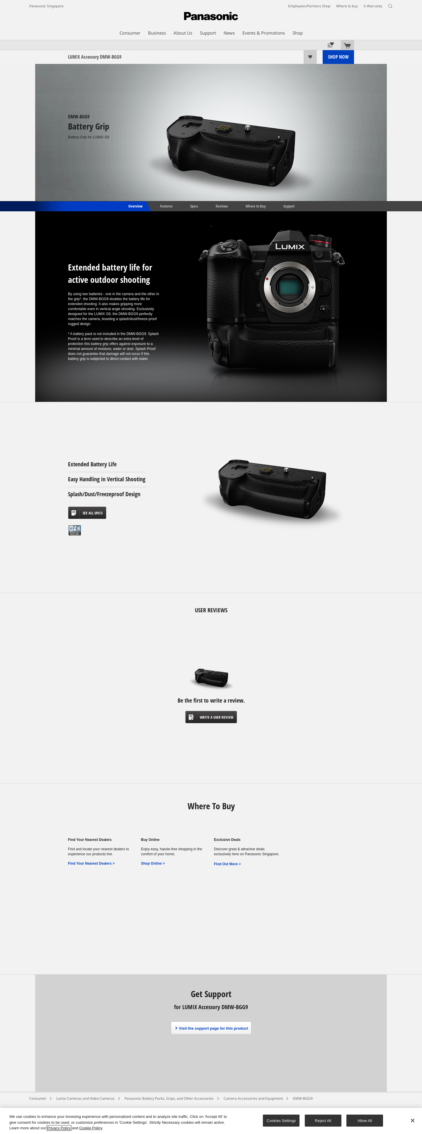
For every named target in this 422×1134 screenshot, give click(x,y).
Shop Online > (153, 863)
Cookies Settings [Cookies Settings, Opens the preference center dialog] (281, 1120)
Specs (194, 205)
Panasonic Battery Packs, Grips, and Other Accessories (169, 1098)
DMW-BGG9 (303, 1098)
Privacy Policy (59, 1128)
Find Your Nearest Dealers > (91, 863)
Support (289, 205)
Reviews (222, 205)
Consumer (37, 1098)
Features (166, 205)
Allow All (365, 1120)
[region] (211, 1121)
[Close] (412, 1120)
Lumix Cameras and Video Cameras (85, 1098)
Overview (134, 205)
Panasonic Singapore (46, 6)
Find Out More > (227, 864)
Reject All (323, 1120)
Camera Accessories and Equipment (253, 1098)
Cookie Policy (90, 1128)
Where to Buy (256, 205)
